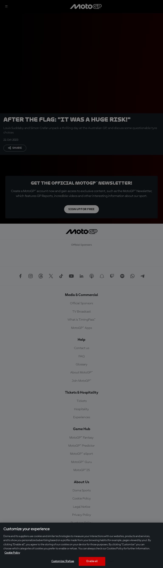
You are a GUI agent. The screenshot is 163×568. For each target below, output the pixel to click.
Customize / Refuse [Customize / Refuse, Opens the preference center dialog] (62, 561)
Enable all (91, 561)
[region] (81, 545)
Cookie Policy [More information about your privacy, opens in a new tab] (12, 552)
